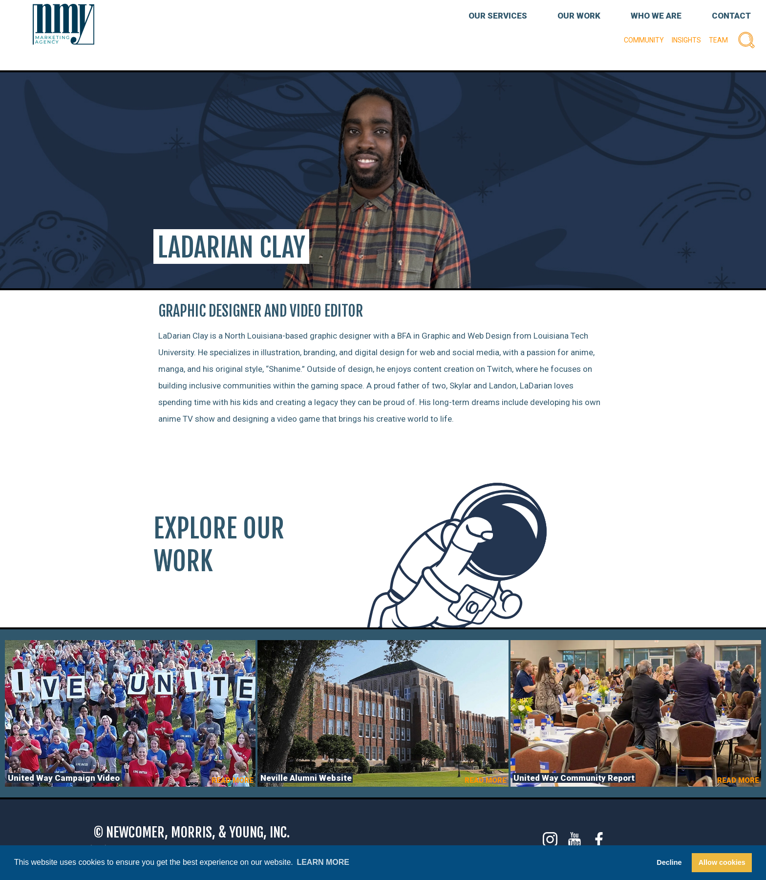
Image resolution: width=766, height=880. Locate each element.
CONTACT (731, 16)
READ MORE (233, 780)
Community (644, 40)
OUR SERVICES (497, 16)
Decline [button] (669, 862)
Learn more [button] (323, 862)
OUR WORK (578, 16)
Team (718, 40)
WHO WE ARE (656, 16)
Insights (686, 40)
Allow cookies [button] (722, 862)
